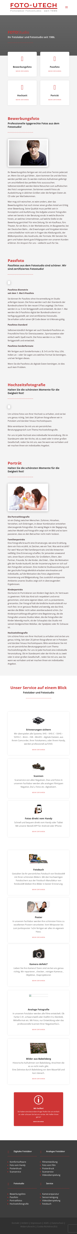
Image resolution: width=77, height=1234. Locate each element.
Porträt (55, 101)
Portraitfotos (16, 1200)
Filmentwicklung (50, 1161)
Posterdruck (15, 1168)
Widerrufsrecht (27, 1226)
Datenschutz (57, 1223)
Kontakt (15, 1223)
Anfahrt (25, 1223)
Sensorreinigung (50, 1197)
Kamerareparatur (50, 1194)
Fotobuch (46, 1203)
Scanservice (15, 1171)
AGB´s (46, 1223)
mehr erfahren (22, 76)
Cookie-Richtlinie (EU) (47, 1226)
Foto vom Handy (17, 1165)
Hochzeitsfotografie (19, 1203)
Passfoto (55, 70)
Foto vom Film (49, 1165)
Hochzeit (22, 101)
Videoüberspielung (51, 1175)
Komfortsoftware (18, 1161)
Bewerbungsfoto (22, 72)
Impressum (36, 1223)
